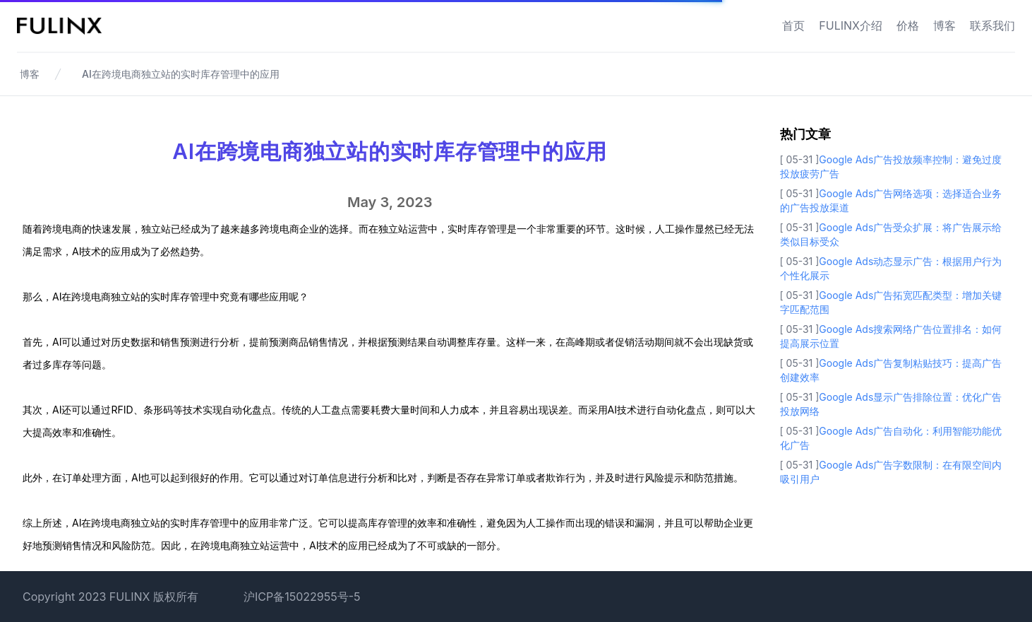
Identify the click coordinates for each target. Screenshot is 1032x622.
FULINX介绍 (850, 25)
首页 (793, 25)
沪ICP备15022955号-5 (302, 596)
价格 (907, 25)
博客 (944, 25)
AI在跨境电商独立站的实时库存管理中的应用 (181, 74)
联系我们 (992, 25)
